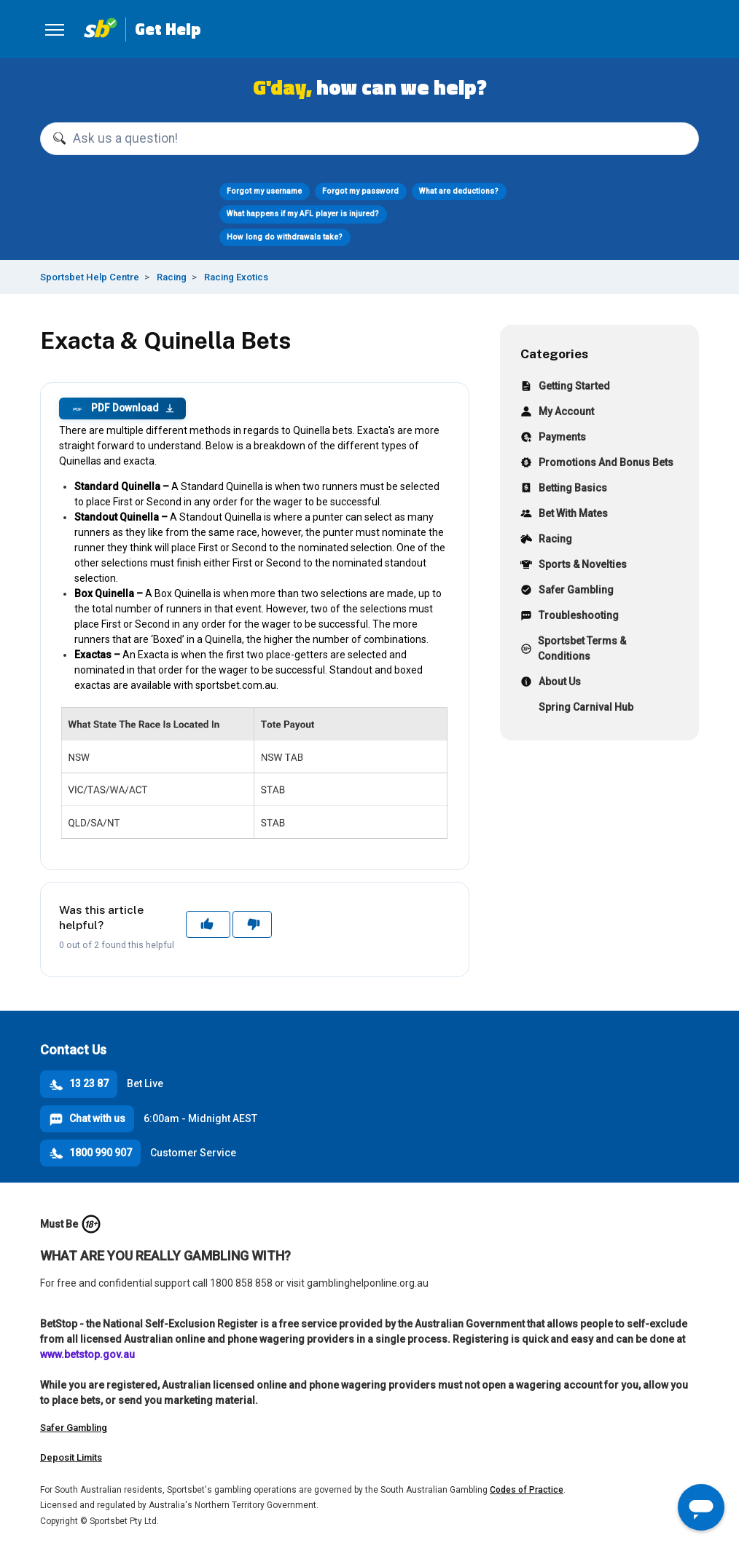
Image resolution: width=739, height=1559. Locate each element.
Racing (172, 277)
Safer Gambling (567, 591)
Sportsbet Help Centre (89, 277)
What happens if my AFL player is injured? (303, 213)
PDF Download (122, 408)
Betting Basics (563, 489)
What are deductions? (458, 191)
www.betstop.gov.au (87, 1354)
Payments (553, 438)
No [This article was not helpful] (252, 924)
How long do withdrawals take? (285, 237)
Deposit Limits (71, 1457)
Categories (554, 353)
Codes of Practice (526, 1490)
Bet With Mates (564, 515)
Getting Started (565, 387)
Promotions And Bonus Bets (596, 464)
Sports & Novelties (573, 566)
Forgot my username (264, 191)
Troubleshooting (569, 617)
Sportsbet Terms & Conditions (573, 648)
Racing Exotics (236, 277)
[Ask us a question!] (369, 139)
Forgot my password (360, 191)
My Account (557, 413)
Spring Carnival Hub (576, 709)
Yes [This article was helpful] (208, 924)
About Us (550, 683)
